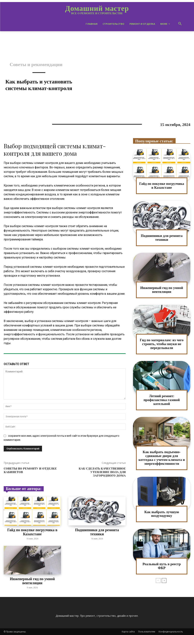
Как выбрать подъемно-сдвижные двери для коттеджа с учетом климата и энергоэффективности (162, 457)
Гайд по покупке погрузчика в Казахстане (32, 532)
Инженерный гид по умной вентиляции (32, 581)
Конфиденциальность (171, 631)
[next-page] (164, 580)
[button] (180, 23)
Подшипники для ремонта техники (97, 532)
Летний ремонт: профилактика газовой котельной (162, 400)
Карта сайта (128, 631)
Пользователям (146, 631)
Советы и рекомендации (36, 64)
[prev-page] (158, 580)
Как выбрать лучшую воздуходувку (161, 514)
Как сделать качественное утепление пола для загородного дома (102, 472)
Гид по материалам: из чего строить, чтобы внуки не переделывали (161, 344)
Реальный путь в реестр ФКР (162, 566)
